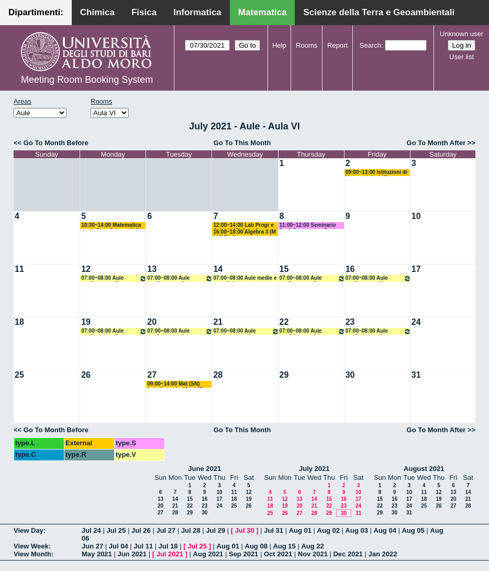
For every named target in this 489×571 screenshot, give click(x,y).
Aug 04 (385, 530)
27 (152, 374)
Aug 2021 (208, 554)
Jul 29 (215, 530)
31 (416, 374)
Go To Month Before (56, 143)
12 (86, 269)
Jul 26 (141, 530)
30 (350, 374)
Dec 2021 (347, 554)
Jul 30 (244, 530)
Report (337, 45)
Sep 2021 (243, 554)
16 (350, 269)
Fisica (144, 12)
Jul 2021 (170, 554)
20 (152, 321)
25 (19, 374)
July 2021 (314, 469)
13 (152, 269)
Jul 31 (273, 530)
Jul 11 (143, 546)
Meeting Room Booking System (87, 79)
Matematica (262, 12)
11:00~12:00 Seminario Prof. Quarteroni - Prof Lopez (308, 225)
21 (218, 321)
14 (218, 269)
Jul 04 (118, 546)
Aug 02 (328, 530)
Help (279, 45)
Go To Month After (436, 143)
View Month (32, 554)
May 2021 (97, 554)
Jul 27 (165, 530)
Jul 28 (191, 530)
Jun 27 (92, 546)
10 (416, 216)
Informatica (197, 12)
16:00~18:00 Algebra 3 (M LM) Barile (244, 232)
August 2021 (424, 469)
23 (350, 321)
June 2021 (204, 469)
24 (416, 321)
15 (284, 269)
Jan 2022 (382, 554)
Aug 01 (300, 530)
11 (19, 269)
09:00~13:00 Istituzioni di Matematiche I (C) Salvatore (376, 172)
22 (284, 321)
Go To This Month (242, 143)
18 (19, 321)
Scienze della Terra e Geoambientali (378, 12)
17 (416, 269)
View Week (31, 546)
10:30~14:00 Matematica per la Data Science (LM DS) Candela (111, 225)
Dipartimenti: (35, 12)
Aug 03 (357, 530)
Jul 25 (116, 530)
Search (370, 45)
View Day (28, 530)
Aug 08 (256, 546)
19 (86, 321)
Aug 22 (312, 546)
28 (218, 374)
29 (284, 374)
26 (86, 374)
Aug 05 (413, 530)
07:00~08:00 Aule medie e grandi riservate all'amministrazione (114, 278)
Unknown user (461, 34)
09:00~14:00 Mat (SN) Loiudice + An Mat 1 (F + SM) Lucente (177, 384)
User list (461, 57)
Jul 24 (91, 530)
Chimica (97, 12)
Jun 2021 (132, 554)
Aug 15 (284, 546)
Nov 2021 (313, 554)
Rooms (306, 45)
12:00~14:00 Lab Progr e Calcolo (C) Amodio (243, 225)
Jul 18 (168, 546)
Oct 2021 (278, 554)
